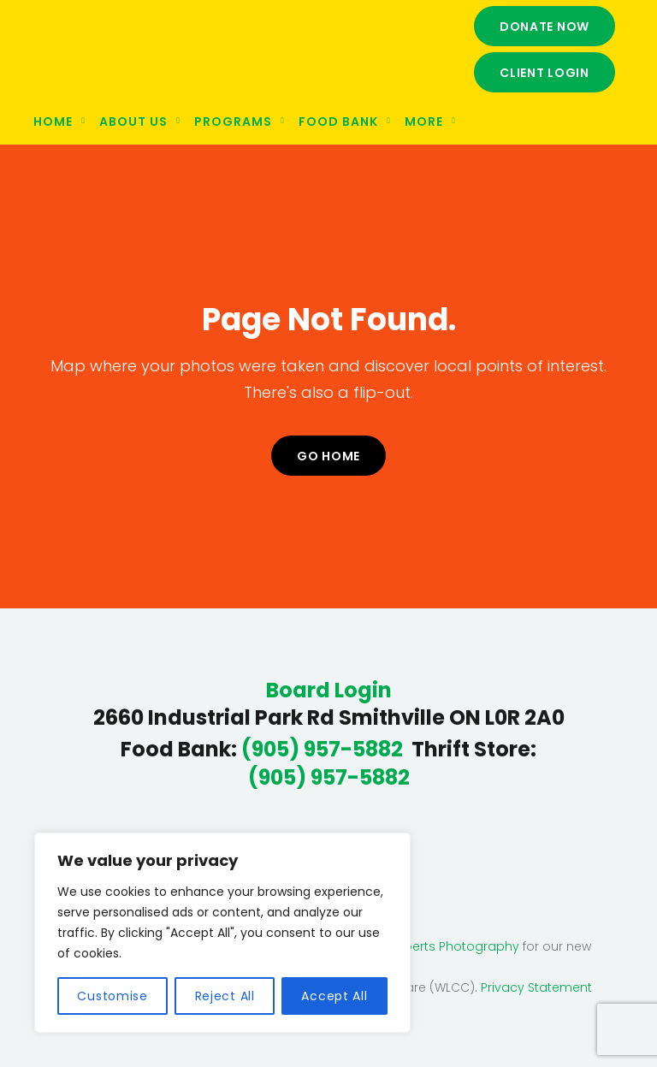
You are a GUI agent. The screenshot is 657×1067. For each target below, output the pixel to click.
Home (53, 121)
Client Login (544, 72)
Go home (328, 456)
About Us (133, 121)
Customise (112, 996)
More (424, 121)
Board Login (329, 690)
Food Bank (338, 121)
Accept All (334, 996)
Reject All (225, 996)
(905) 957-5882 (322, 749)
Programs (233, 121)
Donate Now (544, 26)
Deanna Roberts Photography (427, 946)
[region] (222, 933)
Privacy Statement (536, 987)
